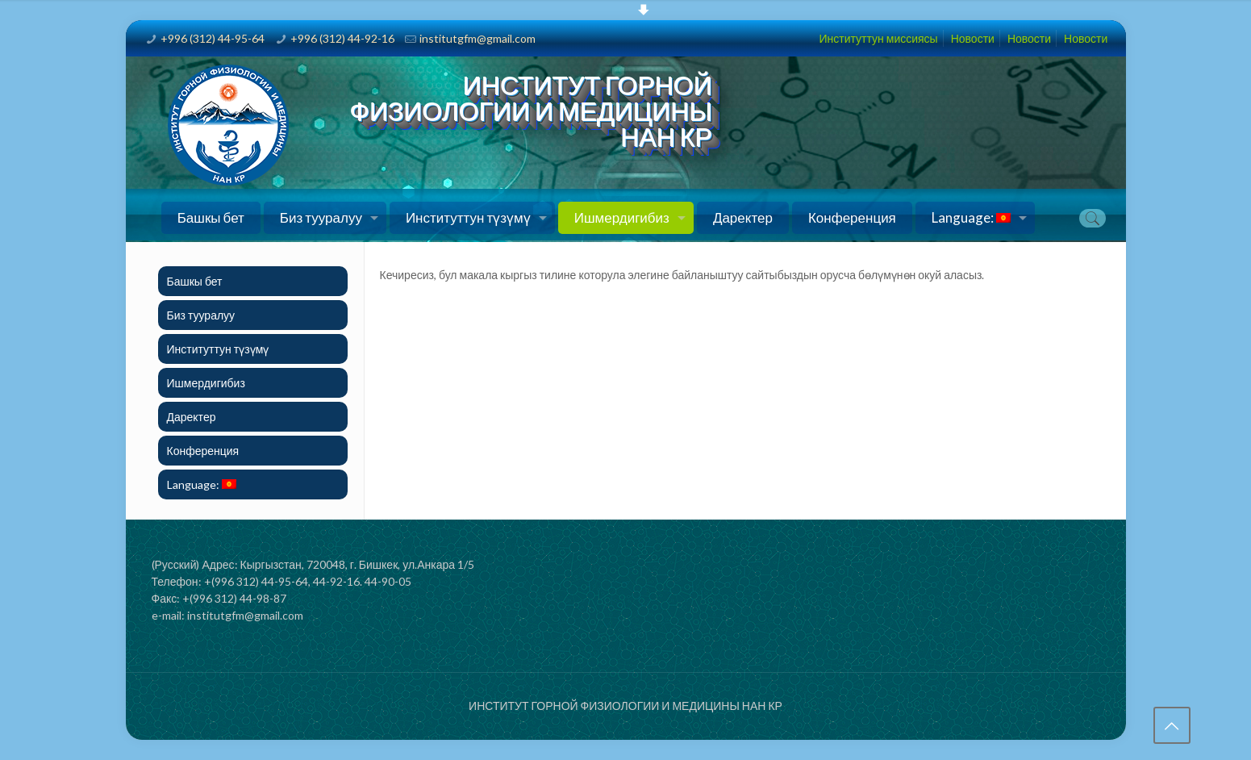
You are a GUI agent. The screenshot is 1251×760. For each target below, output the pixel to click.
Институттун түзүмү (218, 349)
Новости (973, 38)
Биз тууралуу (201, 315)
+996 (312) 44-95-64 (213, 38)
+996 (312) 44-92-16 (342, 38)
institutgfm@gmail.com (477, 38)
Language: (201, 484)
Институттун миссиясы (878, 38)
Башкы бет (195, 281)
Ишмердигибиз (206, 383)
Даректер (191, 417)
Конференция (203, 450)
